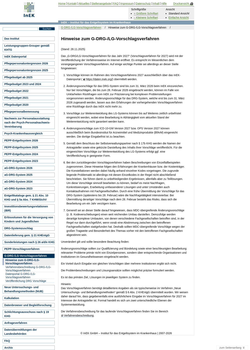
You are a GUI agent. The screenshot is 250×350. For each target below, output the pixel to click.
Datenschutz (143, 3)
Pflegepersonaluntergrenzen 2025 (26, 70)
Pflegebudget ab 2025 (18, 77)
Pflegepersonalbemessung (21, 111)
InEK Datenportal (15, 56)
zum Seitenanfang (232, 348)
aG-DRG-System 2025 (18, 174)
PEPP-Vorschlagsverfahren (21, 249)
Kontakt (72, 3)
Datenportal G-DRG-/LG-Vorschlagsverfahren (20, 275)
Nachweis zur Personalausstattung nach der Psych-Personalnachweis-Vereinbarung (27, 122)
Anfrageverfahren (15, 322)
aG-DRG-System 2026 (18, 168)
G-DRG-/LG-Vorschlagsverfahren (81, 27)
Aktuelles (84, 3)
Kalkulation (11, 298)
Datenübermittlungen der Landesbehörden (20, 331)
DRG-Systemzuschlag (18, 228)
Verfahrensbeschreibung (79, 315)
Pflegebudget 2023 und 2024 (22, 84)
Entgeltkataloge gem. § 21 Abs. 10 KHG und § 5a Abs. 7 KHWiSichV (26, 197)
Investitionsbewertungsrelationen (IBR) (26, 208)
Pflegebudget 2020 (16, 104)
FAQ (7, 340)
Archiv (8, 347)
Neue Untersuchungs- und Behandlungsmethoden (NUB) (23, 289)
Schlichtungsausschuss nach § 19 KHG (26, 314)
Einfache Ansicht (179, 17)
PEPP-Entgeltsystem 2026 (21, 140)
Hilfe (164, 3)
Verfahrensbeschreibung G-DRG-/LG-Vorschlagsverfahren (28, 269)
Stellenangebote (101, 3)
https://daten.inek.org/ (99, 79)
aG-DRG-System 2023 (18, 188)
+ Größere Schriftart (146, 13)
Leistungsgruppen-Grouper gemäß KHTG (26, 47)
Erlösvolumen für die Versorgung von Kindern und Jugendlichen (28, 219)
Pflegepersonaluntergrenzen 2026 (26, 63)
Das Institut (11, 38)
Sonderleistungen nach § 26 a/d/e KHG (29, 242)
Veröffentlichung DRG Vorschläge (25, 280)
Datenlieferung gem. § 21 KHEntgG (27, 235)
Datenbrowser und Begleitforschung (28, 305)
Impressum (127, 3)
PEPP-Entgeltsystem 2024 (21, 154)
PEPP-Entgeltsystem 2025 (21, 147)
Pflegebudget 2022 (16, 90)
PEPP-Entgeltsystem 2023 (21, 161)
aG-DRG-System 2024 (18, 181)
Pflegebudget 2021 (16, 97)
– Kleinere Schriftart (146, 17)
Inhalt (156, 3)
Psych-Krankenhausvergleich (23, 133)
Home (61, 3)
